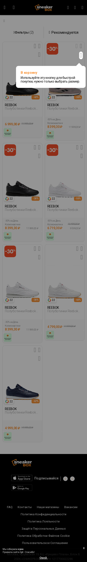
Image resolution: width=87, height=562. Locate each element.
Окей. (43, 557)
